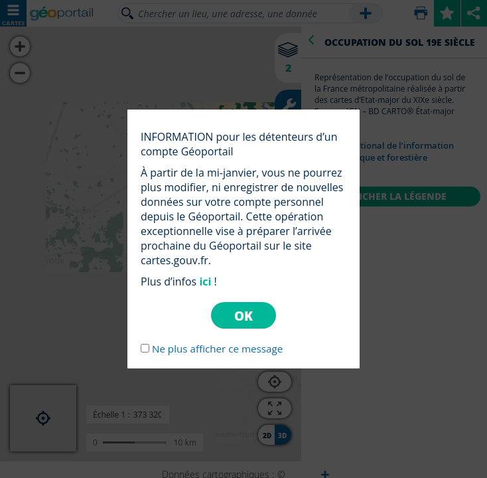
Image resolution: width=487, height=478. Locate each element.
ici (205, 281)
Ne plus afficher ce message (217, 348)
